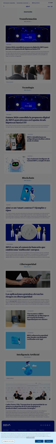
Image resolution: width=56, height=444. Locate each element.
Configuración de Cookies (8, 441)
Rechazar (49, 441)
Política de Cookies (30, 437)
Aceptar (39, 441)
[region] (28, 438)
